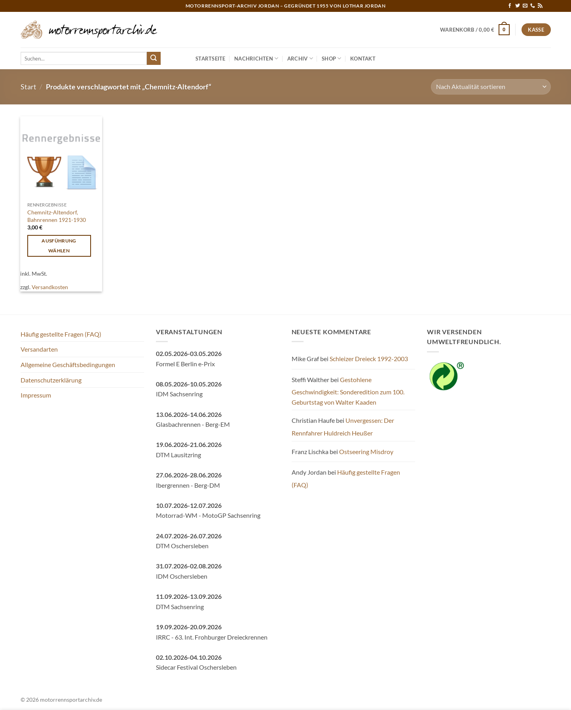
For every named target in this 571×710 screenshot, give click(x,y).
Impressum (36, 395)
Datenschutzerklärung (51, 380)
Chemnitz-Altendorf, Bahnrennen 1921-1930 (56, 216)
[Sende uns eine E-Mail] (525, 6)
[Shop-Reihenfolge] (490, 87)
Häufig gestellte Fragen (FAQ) (61, 334)
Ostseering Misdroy (366, 451)
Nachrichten (256, 58)
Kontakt (363, 58)
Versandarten (39, 349)
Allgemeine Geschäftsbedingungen (68, 364)
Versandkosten (50, 287)
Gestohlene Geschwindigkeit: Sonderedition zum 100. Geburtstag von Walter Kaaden (348, 391)
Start (28, 86)
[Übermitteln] (153, 58)
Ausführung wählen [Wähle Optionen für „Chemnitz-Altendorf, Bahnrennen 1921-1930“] (59, 245)
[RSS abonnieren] (540, 6)
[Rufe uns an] (532, 6)
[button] (475, 30)
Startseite (210, 58)
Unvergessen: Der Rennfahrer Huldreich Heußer (343, 427)
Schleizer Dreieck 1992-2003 (369, 358)
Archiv (300, 58)
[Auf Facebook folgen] (509, 6)
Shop (331, 58)
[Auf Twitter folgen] (517, 6)
